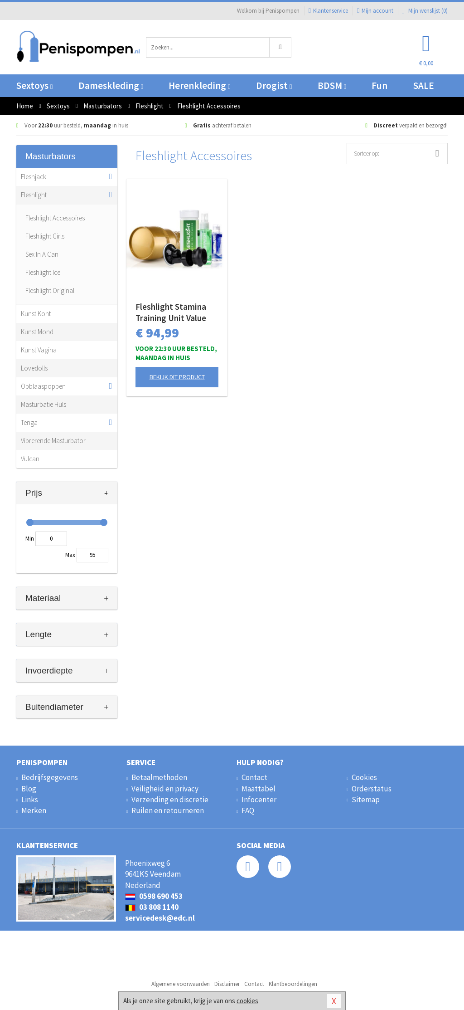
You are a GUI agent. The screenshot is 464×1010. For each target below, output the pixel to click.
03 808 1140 (152, 907)
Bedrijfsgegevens (49, 777)
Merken (33, 810)
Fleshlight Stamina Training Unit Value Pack (170, 312)
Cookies (364, 777)
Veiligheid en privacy (164, 789)
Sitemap (366, 800)
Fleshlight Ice (42, 272)
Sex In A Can (41, 254)
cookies (247, 1000)
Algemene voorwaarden (180, 984)
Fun (379, 85)
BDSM (332, 85)
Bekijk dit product (177, 377)
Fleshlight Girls (44, 236)
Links (29, 800)
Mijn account (375, 11)
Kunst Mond (37, 331)
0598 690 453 (154, 896)
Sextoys (34, 85)
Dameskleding (110, 85)
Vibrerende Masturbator (53, 440)
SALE (423, 85)
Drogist (274, 85)
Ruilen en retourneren (167, 810)
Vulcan (30, 458)
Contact (254, 777)
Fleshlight (34, 194)
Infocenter (259, 800)
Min (29, 538)
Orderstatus (372, 789)
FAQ (248, 810)
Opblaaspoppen (43, 386)
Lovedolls (34, 368)
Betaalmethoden (159, 777)
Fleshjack (33, 176)
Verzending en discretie (169, 800)
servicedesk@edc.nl (160, 918)
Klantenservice (328, 11)
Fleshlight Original (49, 290)
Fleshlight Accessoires (55, 218)
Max (70, 555)
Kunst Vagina (39, 350)
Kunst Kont (36, 313)
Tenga (29, 422)
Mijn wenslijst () (425, 11)
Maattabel (259, 789)
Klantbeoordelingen (293, 984)
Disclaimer (227, 984)
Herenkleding (199, 85)
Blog (28, 789)
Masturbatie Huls (43, 404)
